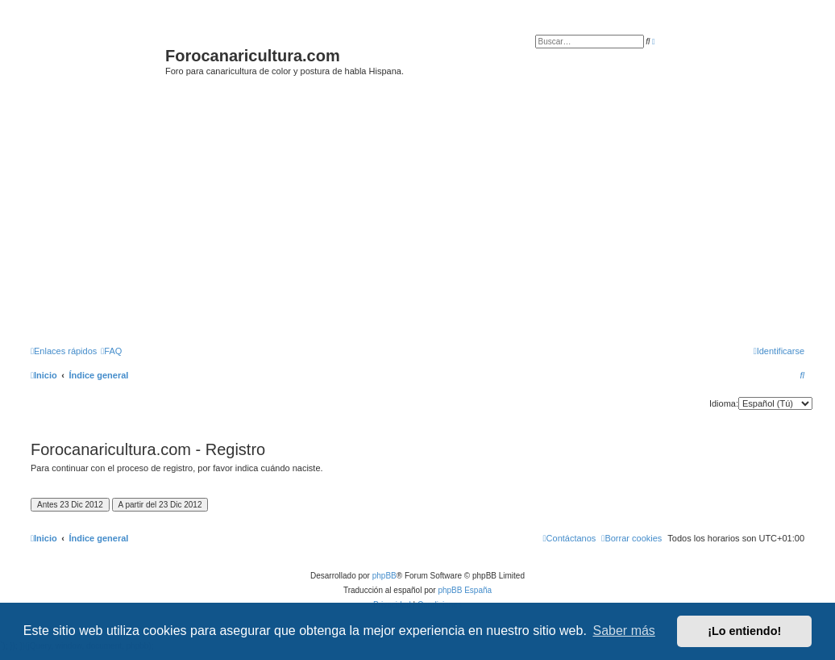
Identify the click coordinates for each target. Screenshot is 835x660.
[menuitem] (111, 351)
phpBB (384, 575)
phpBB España (465, 590)
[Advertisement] (429, 215)
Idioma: (723, 403)
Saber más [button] (624, 630)
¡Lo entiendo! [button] (744, 630)
